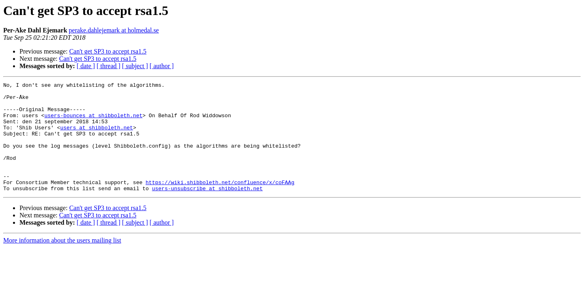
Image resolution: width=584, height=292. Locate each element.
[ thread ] (108, 65)
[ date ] (86, 65)
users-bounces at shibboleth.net (93, 122)
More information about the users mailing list (62, 262)
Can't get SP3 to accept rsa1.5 (107, 51)
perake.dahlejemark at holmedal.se (114, 30)
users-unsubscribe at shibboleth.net (207, 210)
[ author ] (162, 65)
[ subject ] (135, 65)
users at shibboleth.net (96, 137)
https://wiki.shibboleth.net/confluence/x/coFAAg (220, 202)
